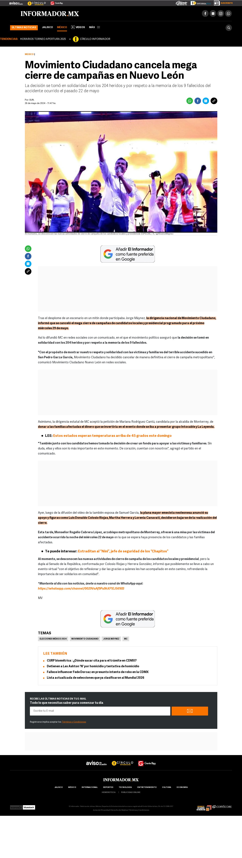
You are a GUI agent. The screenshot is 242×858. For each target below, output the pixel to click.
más (94, 28)
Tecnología (125, 788)
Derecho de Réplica (119, 811)
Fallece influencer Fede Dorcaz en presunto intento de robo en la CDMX (98, 672)
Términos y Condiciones (74, 722)
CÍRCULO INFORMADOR (95, 39)
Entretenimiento (147, 788)
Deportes (108, 788)
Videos (78, 27)
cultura (166, 788)
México (62, 28)
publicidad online (130, 793)
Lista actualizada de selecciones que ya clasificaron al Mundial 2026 (95, 678)
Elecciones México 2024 (53, 639)
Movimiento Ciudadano (85, 639)
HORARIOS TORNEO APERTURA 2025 (43, 39)
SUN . (32, 100)
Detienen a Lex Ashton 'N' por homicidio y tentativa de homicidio (93, 667)
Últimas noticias (24, 28)
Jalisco (47, 28)
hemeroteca (109, 793)
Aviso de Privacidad (101, 811)
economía (182, 788)
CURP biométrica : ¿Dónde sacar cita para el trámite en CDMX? (92, 661)
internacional (90, 788)
